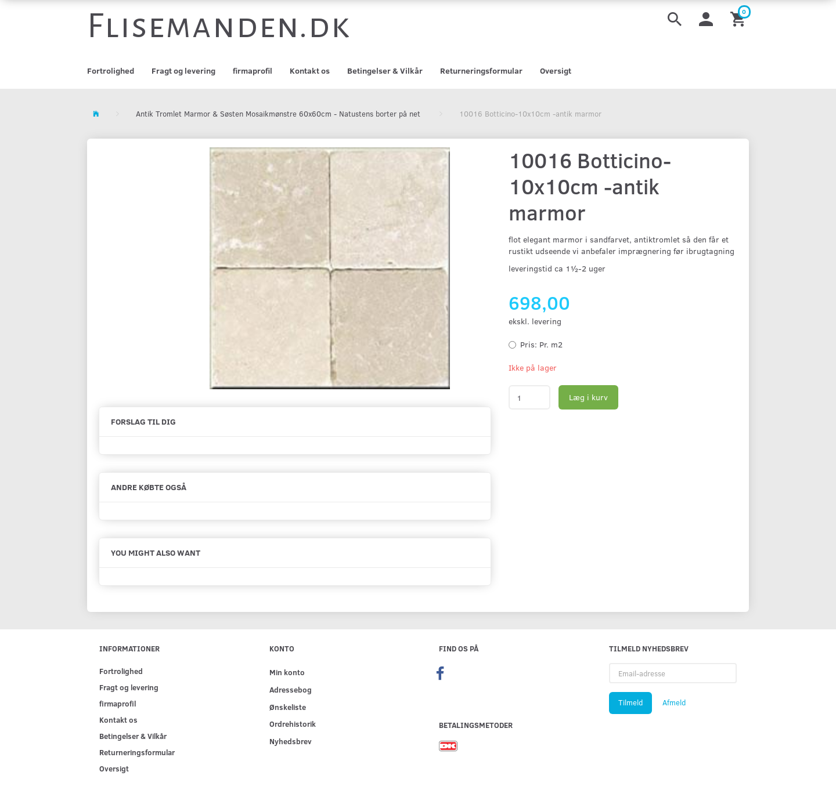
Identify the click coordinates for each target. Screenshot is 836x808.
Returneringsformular (481, 70)
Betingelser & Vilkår (385, 70)
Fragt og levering (183, 70)
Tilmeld (630, 702)
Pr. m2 (541, 344)
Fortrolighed (110, 70)
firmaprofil (252, 70)
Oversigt (555, 70)
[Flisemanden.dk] (219, 26)
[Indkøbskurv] (740, 18)
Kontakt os (310, 70)
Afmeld (674, 702)
